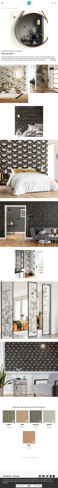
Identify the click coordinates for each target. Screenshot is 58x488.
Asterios (36, 424)
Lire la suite (53, 60)
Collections (9, 8)
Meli (22, 424)
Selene (49, 424)
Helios (9, 424)
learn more (5, 482)
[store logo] (29, 3)
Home (3, 8)
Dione (29, 445)
